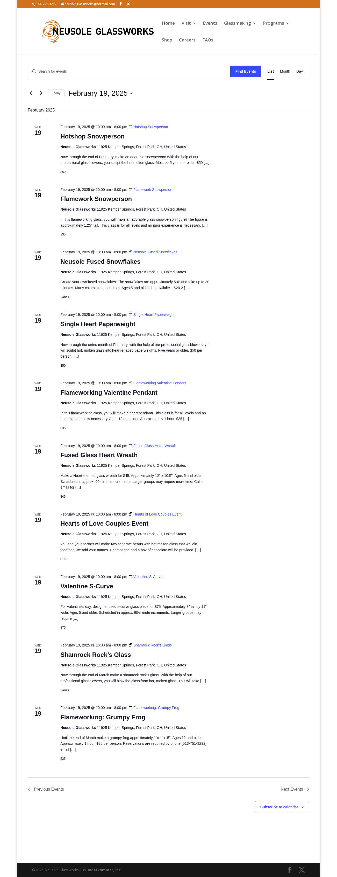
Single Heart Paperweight (97, 324)
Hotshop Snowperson (92, 136)
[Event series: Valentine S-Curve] (145, 577)
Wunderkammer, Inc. (102, 869)
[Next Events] (41, 93)
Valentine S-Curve (86, 586)
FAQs (207, 40)
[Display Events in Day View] (299, 71)
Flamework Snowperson (96, 198)
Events (210, 23)
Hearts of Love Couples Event (104, 523)
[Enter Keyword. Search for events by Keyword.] (129, 71)
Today (56, 93)
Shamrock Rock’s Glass (95, 654)
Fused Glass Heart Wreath (99, 454)
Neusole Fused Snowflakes (100, 261)
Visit (186, 23)
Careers (187, 40)
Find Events (245, 71)
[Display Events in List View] (270, 71)
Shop (167, 40)
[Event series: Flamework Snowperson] (150, 189)
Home (168, 23)
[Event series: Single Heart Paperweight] (152, 314)
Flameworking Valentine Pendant (108, 392)
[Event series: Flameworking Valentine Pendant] (157, 383)
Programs (273, 23)
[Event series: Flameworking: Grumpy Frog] (154, 708)
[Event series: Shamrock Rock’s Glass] (150, 645)
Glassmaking (237, 23)
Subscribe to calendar (279, 807)
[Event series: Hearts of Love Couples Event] (155, 514)
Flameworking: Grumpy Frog (102, 717)
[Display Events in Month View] (285, 71)
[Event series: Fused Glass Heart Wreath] (152, 446)
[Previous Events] (31, 93)
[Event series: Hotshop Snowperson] (148, 127)
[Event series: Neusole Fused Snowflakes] (153, 252)
